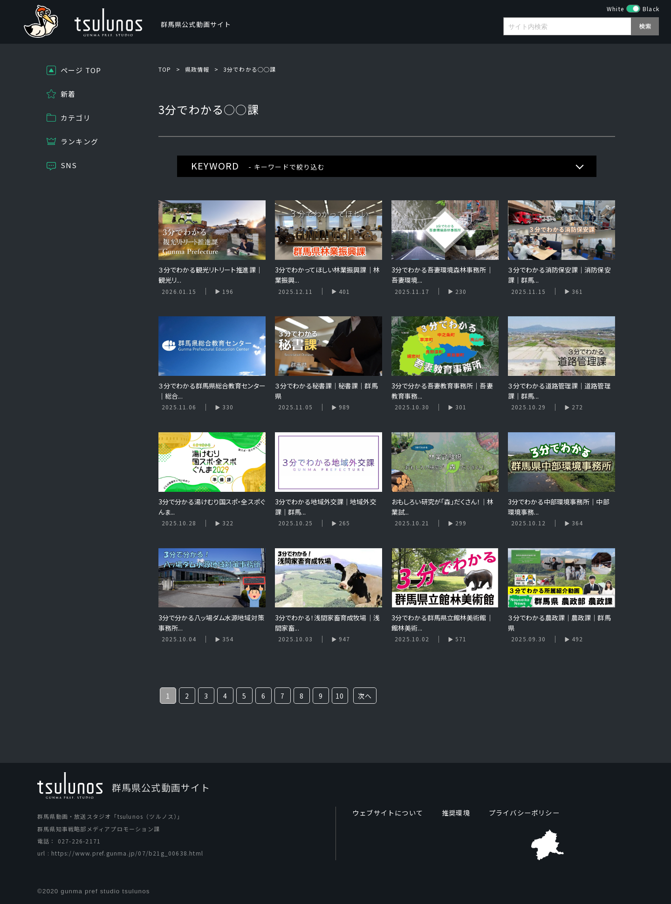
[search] (573, 27)
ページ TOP (81, 70)
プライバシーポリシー (524, 812)
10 (340, 695)
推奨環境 (456, 812)
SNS (69, 165)
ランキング (79, 141)
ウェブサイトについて (387, 812)
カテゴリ (76, 117)
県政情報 (197, 69)
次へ (365, 695)
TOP (164, 69)
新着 (68, 94)
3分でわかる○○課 (249, 69)
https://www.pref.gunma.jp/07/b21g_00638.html (127, 853)
